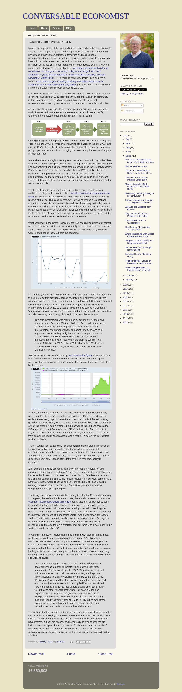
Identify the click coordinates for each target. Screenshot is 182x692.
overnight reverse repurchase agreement (49, 502)
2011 (125, 322)
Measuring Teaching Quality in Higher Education (139, 194)
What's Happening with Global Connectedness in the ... (139, 235)
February (130, 275)
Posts (125, 105)
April (128, 152)
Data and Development (136, 166)
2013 (125, 314)
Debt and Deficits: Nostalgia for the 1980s (138, 248)
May (128, 147)
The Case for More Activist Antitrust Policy (137, 228)
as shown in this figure (80, 355)
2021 (125, 135)
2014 (125, 310)
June (128, 143)
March (129, 156)
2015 (125, 305)
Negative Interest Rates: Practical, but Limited (136, 214)
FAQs (69, 28)
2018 (125, 293)
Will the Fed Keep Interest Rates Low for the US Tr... (138, 171)
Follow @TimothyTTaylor (131, 93)
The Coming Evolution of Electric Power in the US (138, 268)
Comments (127, 111)
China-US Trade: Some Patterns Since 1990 (136, 178)
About (44, 28)
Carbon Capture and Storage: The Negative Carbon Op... (139, 201)
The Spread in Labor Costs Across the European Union (139, 160)
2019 (125, 289)
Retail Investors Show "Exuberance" (135, 221)
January (130, 279)
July (128, 139)
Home (32, 28)
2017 (125, 297)
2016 (125, 301)
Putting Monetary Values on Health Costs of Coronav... (138, 262)
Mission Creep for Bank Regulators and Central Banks (137, 186)
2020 (125, 285)
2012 (125, 318)
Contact (56, 28)
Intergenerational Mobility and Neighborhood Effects (139, 241)
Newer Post (36, 653)
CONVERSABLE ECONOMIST (76, 16)
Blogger (120, 684)
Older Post (105, 653)
